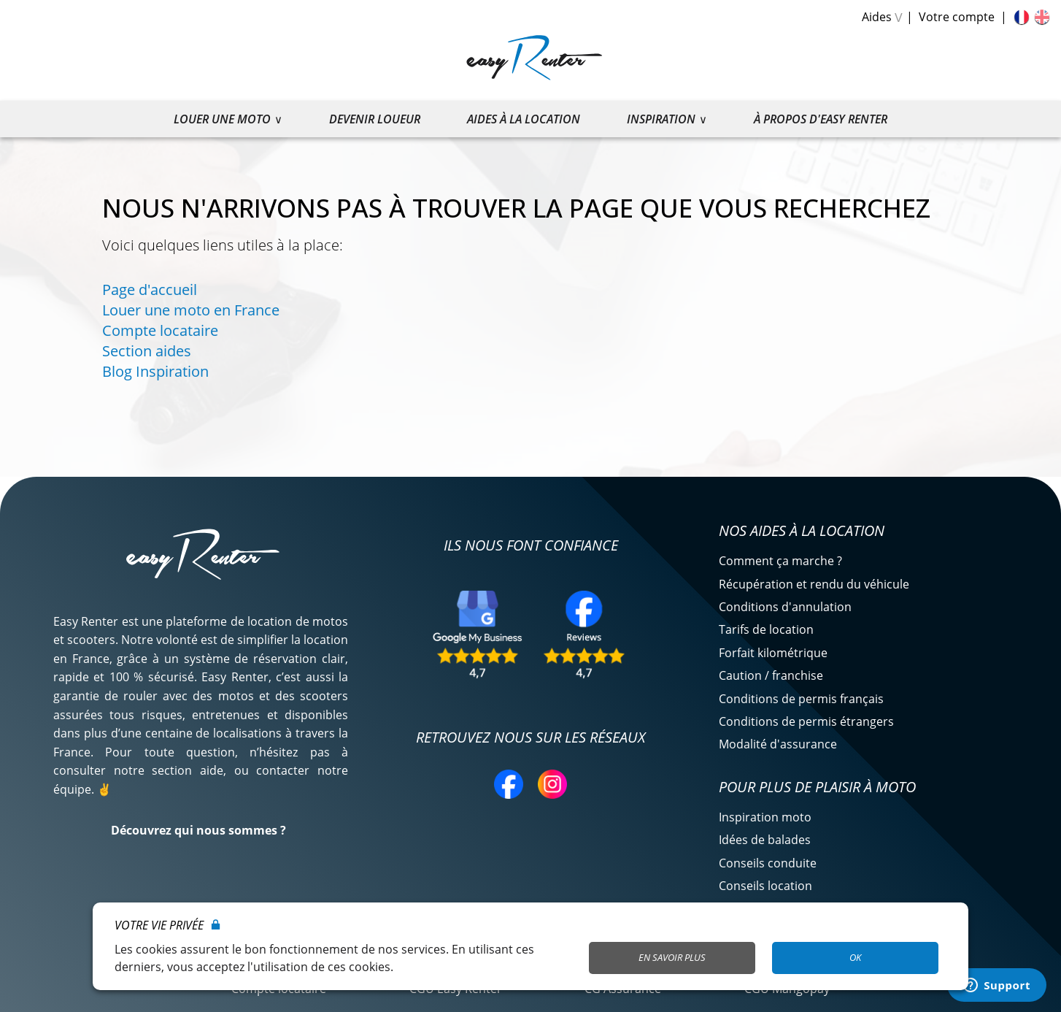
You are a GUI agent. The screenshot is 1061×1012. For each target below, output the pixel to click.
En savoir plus (672, 957)
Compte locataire (160, 330)
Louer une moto (222, 119)
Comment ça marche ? (780, 561)
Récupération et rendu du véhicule (814, 584)
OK (855, 957)
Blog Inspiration (155, 371)
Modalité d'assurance (778, 744)
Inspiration (661, 119)
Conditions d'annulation (785, 607)
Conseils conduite (768, 863)
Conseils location (765, 886)
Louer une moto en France (190, 310)
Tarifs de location (766, 629)
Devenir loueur (374, 119)
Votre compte (957, 17)
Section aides (146, 351)
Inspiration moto (765, 817)
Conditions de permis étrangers (806, 721)
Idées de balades (765, 840)
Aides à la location (523, 119)
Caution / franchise (771, 675)
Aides (877, 17)
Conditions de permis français (801, 699)
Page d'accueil (149, 289)
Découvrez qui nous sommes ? (198, 830)
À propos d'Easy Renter (820, 119)
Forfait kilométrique (773, 653)
